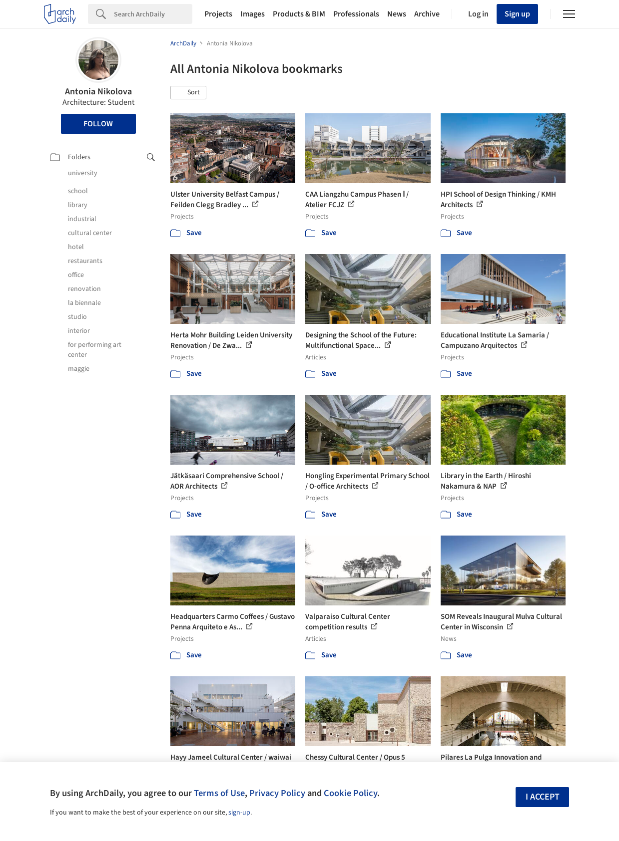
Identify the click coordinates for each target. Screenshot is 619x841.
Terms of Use (219, 793)
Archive (427, 14)
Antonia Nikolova (98, 91)
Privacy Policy (277, 793)
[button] (188, 93)
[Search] (153, 14)
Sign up (517, 13)
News (396, 14)
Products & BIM (299, 14)
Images (252, 14)
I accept (543, 797)
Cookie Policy (350, 793)
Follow (98, 123)
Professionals (356, 14)
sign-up (239, 813)
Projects (218, 14)
